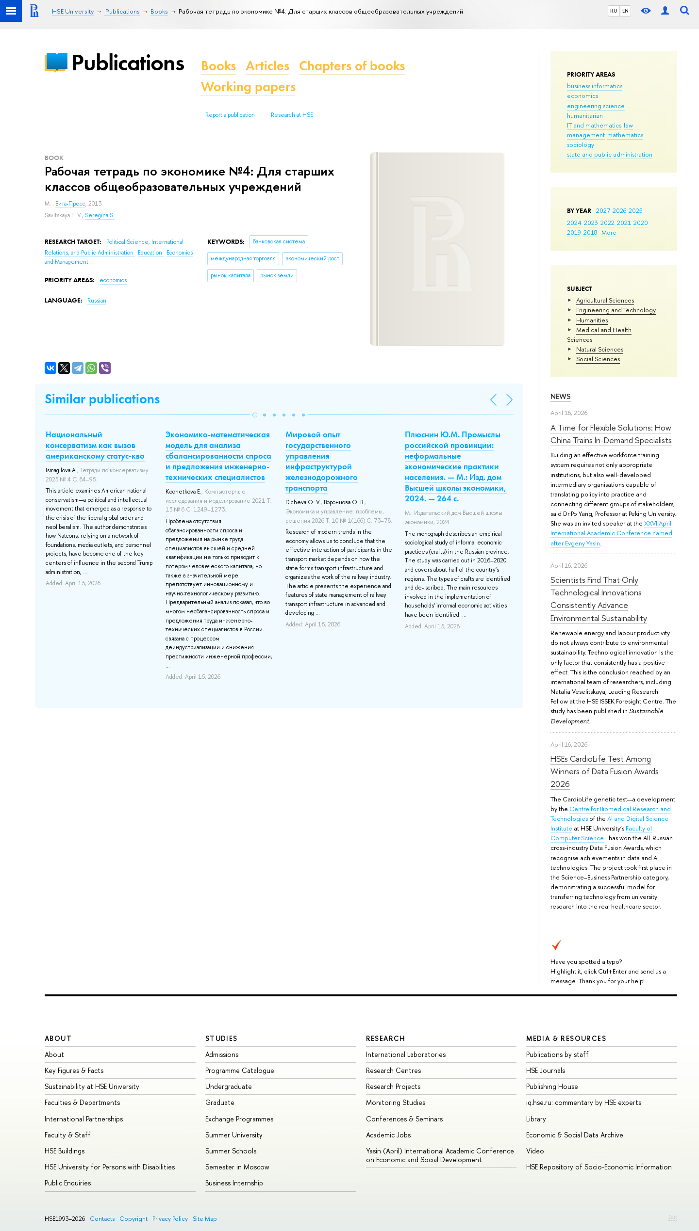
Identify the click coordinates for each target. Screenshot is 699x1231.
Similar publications (102, 398)
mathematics (625, 134)
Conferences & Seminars (404, 1118)
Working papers (248, 86)
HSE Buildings (64, 1150)
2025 (636, 210)
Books (218, 65)
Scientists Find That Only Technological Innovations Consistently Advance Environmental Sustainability (598, 598)
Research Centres (393, 1070)
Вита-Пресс (70, 204)
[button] (255, 415)
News (560, 396)
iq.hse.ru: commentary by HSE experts (583, 1102)
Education (151, 252)
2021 (624, 222)
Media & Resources (566, 1038)
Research (386, 1038)
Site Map (205, 1219)
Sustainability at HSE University (92, 1086)
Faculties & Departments (82, 1102)
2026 (619, 210)
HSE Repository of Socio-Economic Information (599, 1166)
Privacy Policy (170, 1219)
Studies (221, 1038)
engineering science (596, 105)
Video (535, 1150)
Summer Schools (230, 1150)
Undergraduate (228, 1086)
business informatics (594, 85)
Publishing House (552, 1086)
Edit (672, 1217)
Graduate (219, 1102)
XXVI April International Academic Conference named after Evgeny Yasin (611, 533)
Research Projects (393, 1086)
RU (613, 10)
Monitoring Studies (395, 1102)
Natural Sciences (599, 349)
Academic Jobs (388, 1134)
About (58, 1038)
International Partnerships (84, 1118)
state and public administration (609, 154)
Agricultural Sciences (605, 300)
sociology (580, 144)
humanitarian (585, 115)
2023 (591, 222)
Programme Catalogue (239, 1070)
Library (536, 1118)
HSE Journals (545, 1070)
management (586, 134)
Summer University (234, 1134)
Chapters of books (352, 65)
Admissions (221, 1054)
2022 (607, 222)
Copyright (133, 1219)
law (628, 125)
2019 (574, 232)
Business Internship (234, 1182)
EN (625, 10)
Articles (267, 65)
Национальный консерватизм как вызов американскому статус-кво (95, 445)
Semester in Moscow (237, 1166)
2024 (574, 222)
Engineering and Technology (616, 309)
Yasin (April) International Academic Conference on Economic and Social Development (440, 1155)
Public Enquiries (68, 1182)
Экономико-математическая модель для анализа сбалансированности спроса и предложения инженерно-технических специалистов (218, 455)
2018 (590, 232)
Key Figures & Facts (74, 1070)
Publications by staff (557, 1054)
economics (582, 95)
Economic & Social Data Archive (574, 1134)
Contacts (102, 1219)
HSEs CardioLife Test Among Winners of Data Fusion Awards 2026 (604, 771)
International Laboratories (406, 1054)
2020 (640, 222)
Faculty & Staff (68, 1134)
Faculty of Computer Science (601, 833)
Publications (127, 62)
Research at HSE (292, 115)
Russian (96, 300)
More (608, 232)
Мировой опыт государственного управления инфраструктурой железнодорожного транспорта (321, 461)
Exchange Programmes (239, 1118)
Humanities (592, 320)
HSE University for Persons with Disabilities (110, 1166)
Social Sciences (598, 358)
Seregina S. (100, 215)
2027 (603, 210)
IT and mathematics (594, 125)
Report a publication (230, 115)
